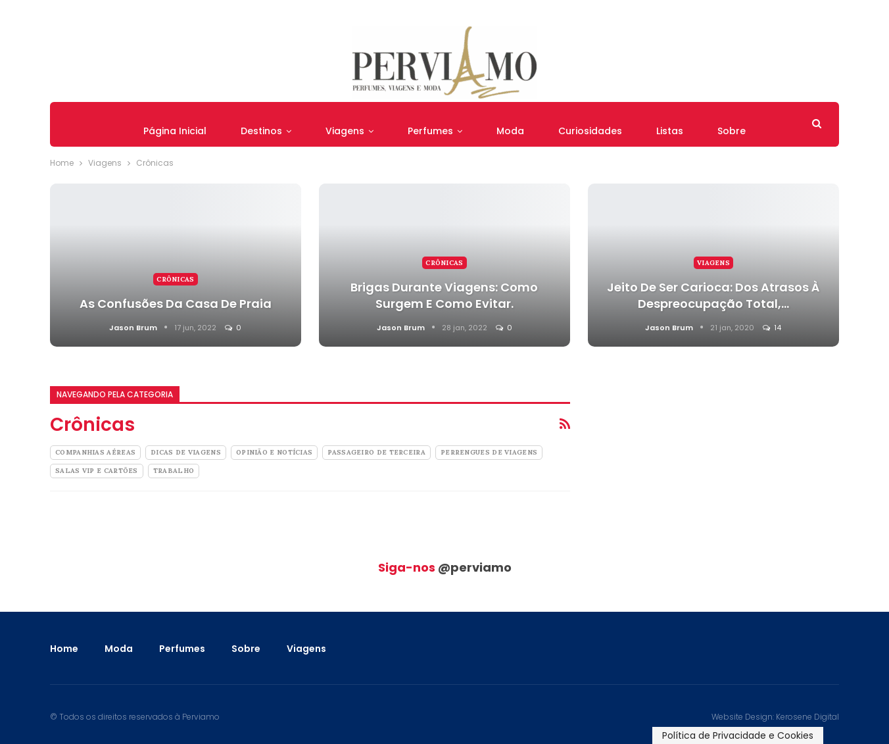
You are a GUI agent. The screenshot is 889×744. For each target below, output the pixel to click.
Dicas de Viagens (186, 452)
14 (772, 327)
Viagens (344, 130)
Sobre (731, 130)
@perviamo (475, 567)
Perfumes (430, 130)
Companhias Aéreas (95, 452)
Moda (510, 130)
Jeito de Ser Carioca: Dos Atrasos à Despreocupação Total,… (713, 295)
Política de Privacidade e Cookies (737, 735)
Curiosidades (590, 130)
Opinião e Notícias (274, 452)
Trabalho (173, 470)
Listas (669, 130)
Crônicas (175, 279)
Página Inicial (174, 130)
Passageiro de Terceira (376, 452)
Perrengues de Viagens (489, 452)
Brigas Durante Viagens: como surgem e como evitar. (444, 295)
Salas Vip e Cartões (96, 470)
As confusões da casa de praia (176, 303)
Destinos (261, 130)
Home (64, 648)
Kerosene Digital (807, 716)
